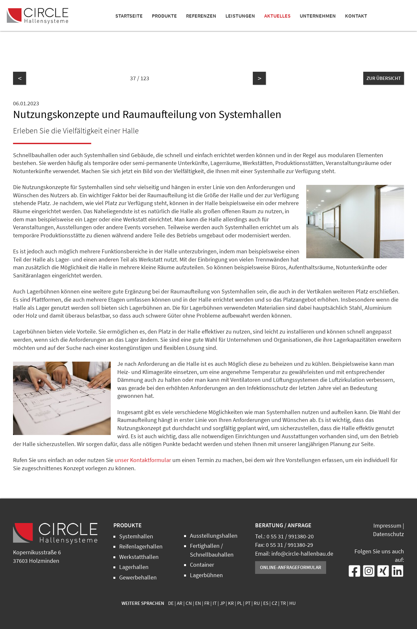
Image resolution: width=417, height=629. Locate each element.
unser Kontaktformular (143, 460)
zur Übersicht (384, 78)
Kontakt (356, 15)
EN (198, 603)
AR (179, 603)
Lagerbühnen (206, 575)
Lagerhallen (134, 567)
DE (171, 603)
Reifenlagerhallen (141, 546)
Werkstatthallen (139, 557)
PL (239, 603)
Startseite (129, 15)
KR (231, 603)
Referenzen (201, 15)
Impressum (387, 525)
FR (206, 603)
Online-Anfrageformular (290, 567)
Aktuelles (277, 15)
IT (215, 603)
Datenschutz (388, 534)
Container (202, 564)
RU (257, 603)
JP (222, 603)
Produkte (164, 15)
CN (189, 603)
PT (248, 603)
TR (283, 603)
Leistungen (240, 15)
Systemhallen (136, 536)
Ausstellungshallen (213, 535)
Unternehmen (318, 15)
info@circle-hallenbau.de (302, 553)
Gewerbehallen (138, 577)
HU (292, 603)
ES (265, 603)
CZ (274, 603)
